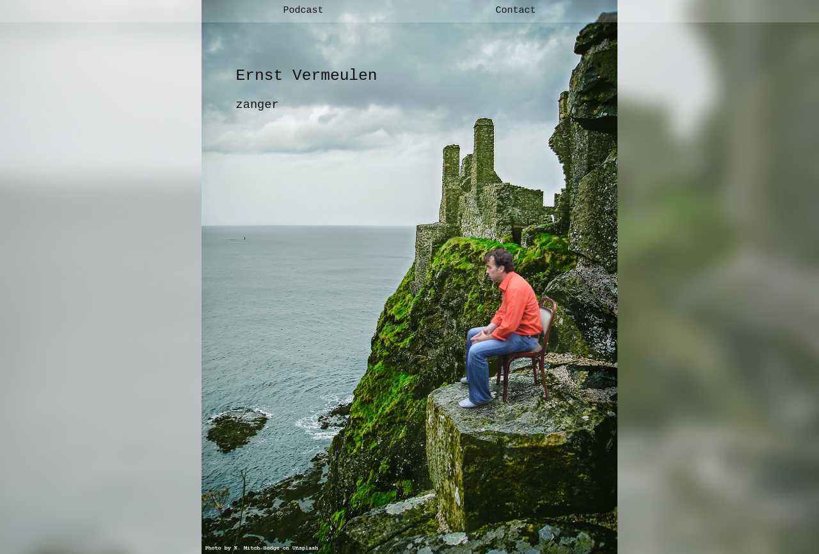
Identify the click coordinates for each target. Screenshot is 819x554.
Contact (515, 10)
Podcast (303, 10)
